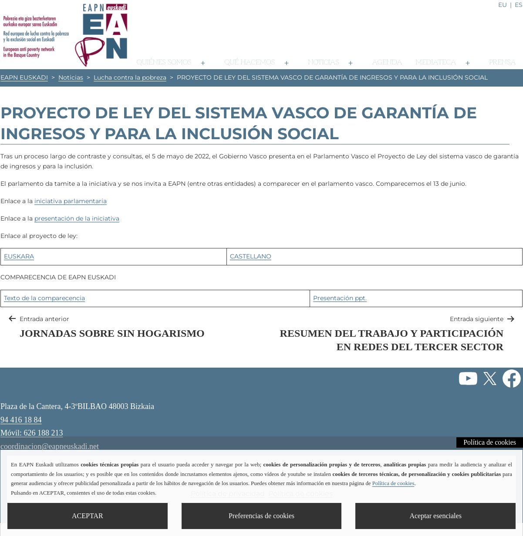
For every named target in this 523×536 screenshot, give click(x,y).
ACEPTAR (87, 515)
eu (502, 5)
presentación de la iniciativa (76, 218)
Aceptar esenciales (435, 515)
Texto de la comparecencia (44, 298)
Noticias (323, 62)
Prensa (502, 62)
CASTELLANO (250, 256)
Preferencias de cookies (261, 515)
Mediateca (435, 62)
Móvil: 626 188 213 (31, 433)
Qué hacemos (249, 62)
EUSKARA (19, 256)
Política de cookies (489, 442)
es (519, 5)
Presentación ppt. (340, 298)
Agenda (387, 62)
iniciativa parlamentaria (70, 201)
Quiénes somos (164, 62)
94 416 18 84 (21, 419)
